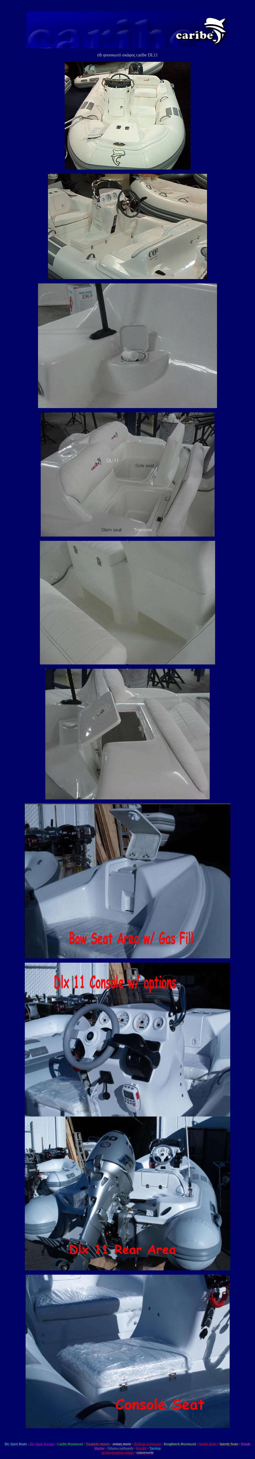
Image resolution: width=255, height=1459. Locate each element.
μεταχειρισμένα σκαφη (118, 1452)
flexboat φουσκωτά (148, 1444)
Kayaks (141, 1448)
